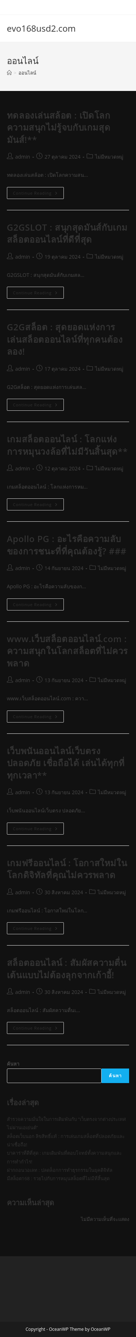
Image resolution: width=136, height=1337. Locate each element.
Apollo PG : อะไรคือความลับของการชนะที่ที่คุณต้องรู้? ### (67, 545)
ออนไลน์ (27, 72)
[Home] (9, 72)
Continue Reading (38, 194)
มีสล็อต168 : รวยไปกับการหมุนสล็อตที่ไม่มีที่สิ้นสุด (58, 1178)
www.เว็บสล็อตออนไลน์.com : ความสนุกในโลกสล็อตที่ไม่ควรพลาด (67, 651)
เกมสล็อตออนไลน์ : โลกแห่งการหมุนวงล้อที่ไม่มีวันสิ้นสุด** (67, 445)
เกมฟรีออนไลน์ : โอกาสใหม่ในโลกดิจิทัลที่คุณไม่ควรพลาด (67, 869)
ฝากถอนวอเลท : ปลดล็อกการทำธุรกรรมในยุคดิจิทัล (59, 1170)
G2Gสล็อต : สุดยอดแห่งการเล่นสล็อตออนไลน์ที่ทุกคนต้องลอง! (65, 339)
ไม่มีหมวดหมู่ (109, 156)
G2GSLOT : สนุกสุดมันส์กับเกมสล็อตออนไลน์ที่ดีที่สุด (67, 233)
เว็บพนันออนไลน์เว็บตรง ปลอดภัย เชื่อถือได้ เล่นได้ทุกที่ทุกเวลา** (66, 763)
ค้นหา (13, 1064)
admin (22, 156)
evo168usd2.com (41, 28)
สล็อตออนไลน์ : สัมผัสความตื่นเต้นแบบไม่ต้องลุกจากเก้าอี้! (67, 968)
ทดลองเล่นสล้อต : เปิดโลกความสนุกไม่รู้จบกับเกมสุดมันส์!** (59, 127)
